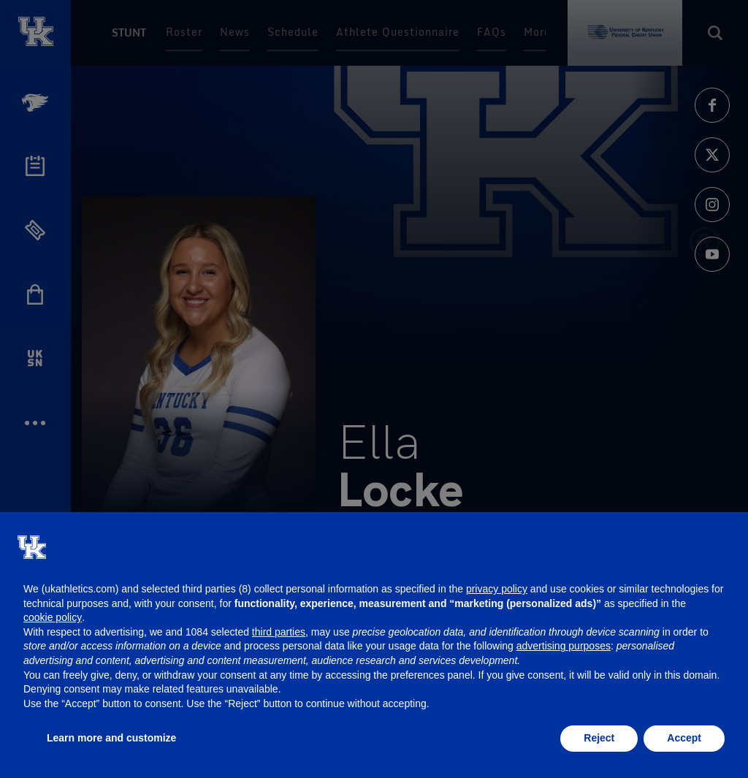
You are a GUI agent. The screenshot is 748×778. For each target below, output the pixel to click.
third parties (278, 632)
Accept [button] (684, 738)
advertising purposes (563, 646)
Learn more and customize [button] (111, 738)
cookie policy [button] (52, 617)
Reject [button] (599, 738)
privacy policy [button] (496, 589)
